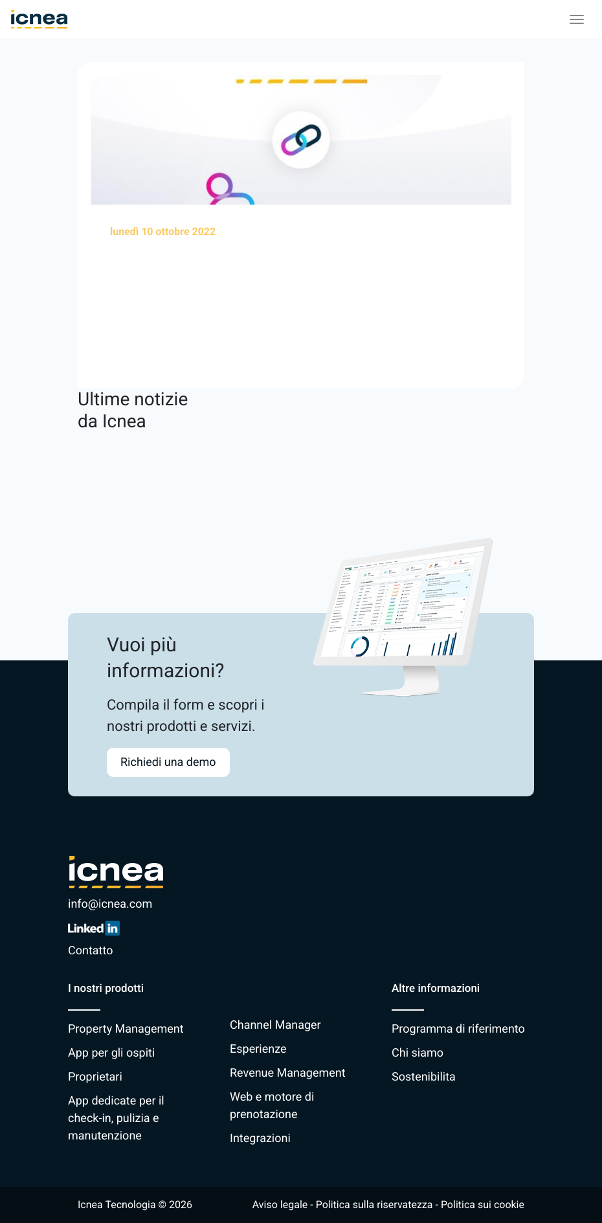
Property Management (126, 1029)
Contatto (90, 951)
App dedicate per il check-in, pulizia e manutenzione (116, 1118)
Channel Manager (275, 1025)
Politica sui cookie (482, 1204)
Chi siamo (417, 1053)
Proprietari (95, 1077)
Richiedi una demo (168, 762)
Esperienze (258, 1049)
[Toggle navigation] (577, 19)
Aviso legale (279, 1204)
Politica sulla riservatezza (374, 1204)
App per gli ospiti (111, 1053)
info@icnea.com (110, 904)
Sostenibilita (424, 1077)
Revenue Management (288, 1073)
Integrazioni (260, 1138)
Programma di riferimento (458, 1029)
